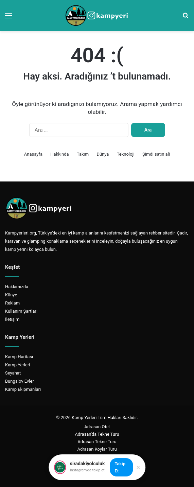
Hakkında (59, 154)
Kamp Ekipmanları (23, 389)
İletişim (12, 319)
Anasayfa (33, 154)
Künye (11, 294)
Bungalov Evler (19, 381)
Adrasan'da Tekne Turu (97, 434)
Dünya (102, 154)
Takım (83, 154)
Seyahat (13, 373)
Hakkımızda (16, 286)
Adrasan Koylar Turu (97, 449)
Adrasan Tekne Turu (97, 441)
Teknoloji (126, 154)
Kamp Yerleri (17, 364)
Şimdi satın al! (156, 154)
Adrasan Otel (96, 426)
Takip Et (119, 467)
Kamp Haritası (19, 356)
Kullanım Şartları (21, 311)
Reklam (12, 303)
